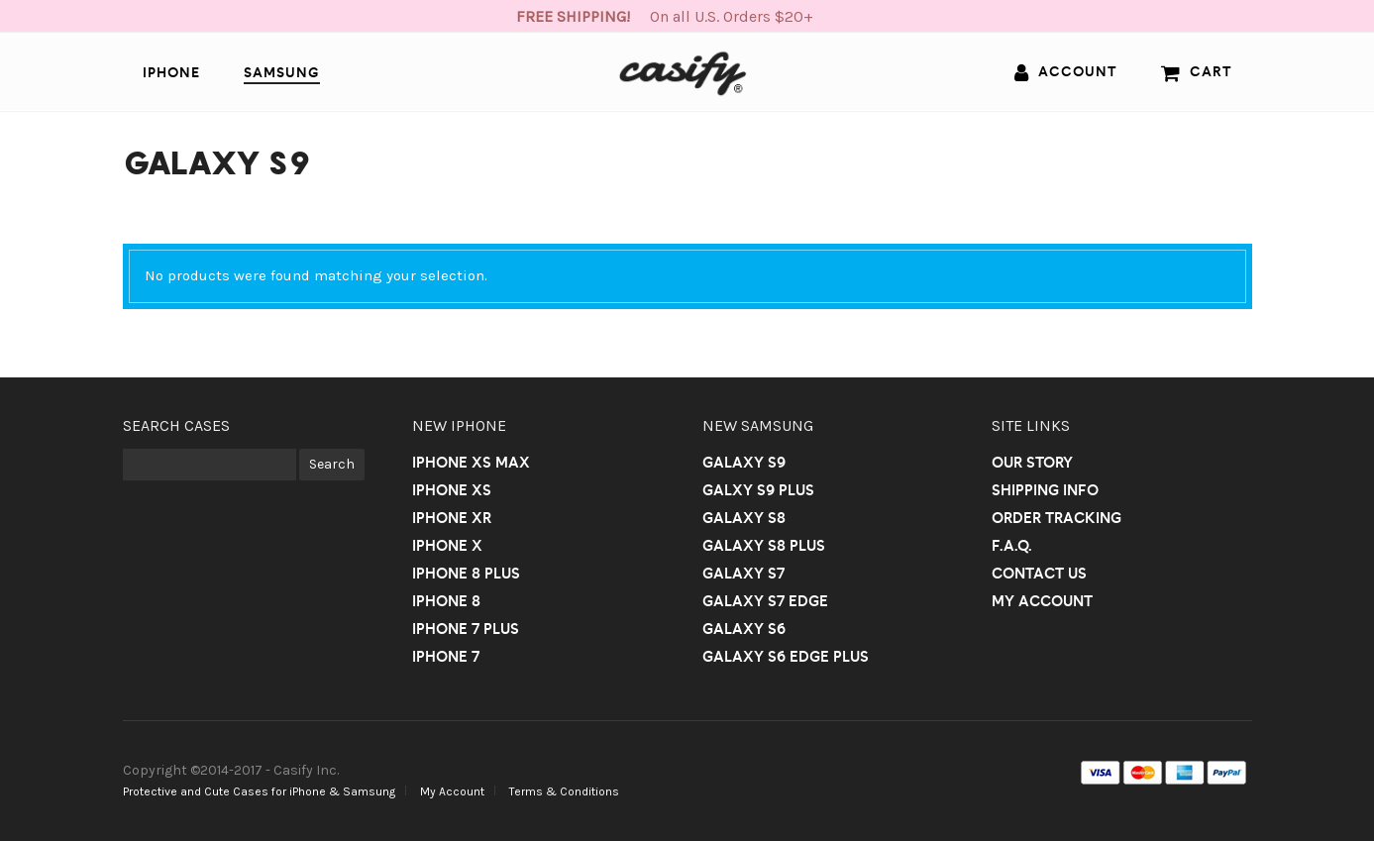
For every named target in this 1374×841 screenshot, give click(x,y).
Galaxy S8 (744, 517)
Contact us (1039, 573)
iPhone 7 (445, 656)
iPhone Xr (451, 517)
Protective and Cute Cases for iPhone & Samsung (259, 791)
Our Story (1032, 462)
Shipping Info (1045, 489)
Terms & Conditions (564, 791)
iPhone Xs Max (471, 462)
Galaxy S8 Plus (763, 545)
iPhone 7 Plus (465, 628)
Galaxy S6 (744, 628)
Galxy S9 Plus (758, 489)
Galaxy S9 (744, 462)
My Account (1042, 600)
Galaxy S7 (743, 573)
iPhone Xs (451, 489)
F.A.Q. (1012, 545)
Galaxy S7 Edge (765, 600)
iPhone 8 (446, 600)
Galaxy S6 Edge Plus (785, 656)
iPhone (171, 71)
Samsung (282, 71)
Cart (1196, 72)
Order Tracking (1056, 517)
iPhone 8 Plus (466, 573)
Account (1065, 72)
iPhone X (447, 545)
